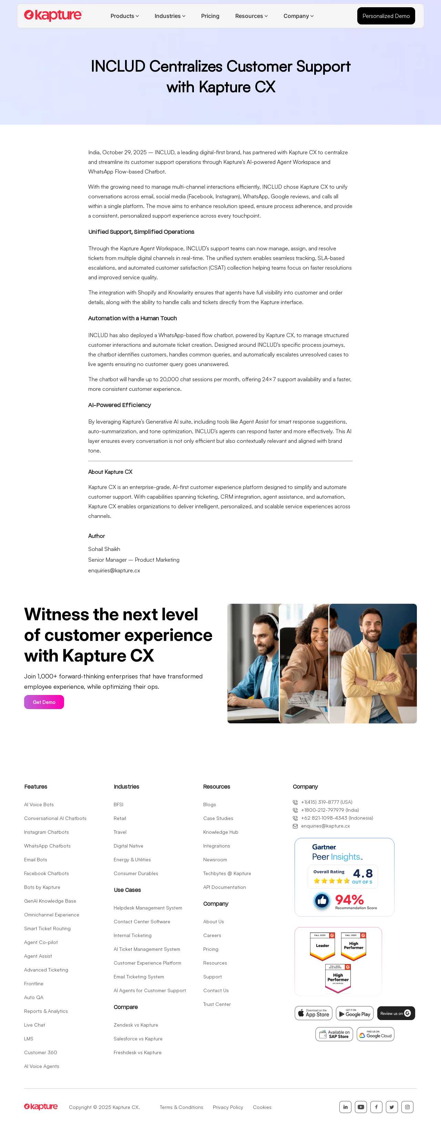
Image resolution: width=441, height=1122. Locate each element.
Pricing (210, 15)
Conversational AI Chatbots (55, 818)
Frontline (33, 983)
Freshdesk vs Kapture (138, 1052)
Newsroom (215, 859)
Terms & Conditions (181, 1107)
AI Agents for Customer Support (150, 990)
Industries (168, 15)
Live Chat (34, 1025)
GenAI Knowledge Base (50, 901)
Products (122, 15)
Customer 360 (40, 1052)
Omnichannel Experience (51, 914)
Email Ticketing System (139, 976)
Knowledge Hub (220, 832)
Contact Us (216, 990)
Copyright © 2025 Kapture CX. (104, 1107)
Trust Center (217, 1004)
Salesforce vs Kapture (138, 1038)
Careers (212, 935)
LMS (28, 1038)
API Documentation (224, 887)
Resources (249, 15)
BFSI (118, 804)
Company (296, 15)
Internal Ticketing (133, 935)
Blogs (209, 804)
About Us (213, 921)
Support (212, 976)
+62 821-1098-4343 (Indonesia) (333, 818)
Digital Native (128, 846)
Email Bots (35, 859)
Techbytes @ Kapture (227, 873)
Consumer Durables (136, 873)
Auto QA (33, 997)
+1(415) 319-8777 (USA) (322, 802)
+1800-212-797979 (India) (326, 810)
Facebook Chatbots (46, 873)
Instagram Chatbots (46, 832)
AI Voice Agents (41, 1066)
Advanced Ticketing (46, 970)
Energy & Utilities (132, 859)
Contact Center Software (142, 921)
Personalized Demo (386, 15)
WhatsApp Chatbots (47, 846)
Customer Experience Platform (147, 963)
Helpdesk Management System (148, 908)
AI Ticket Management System (147, 949)
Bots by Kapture (42, 887)
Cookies (262, 1107)
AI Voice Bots (39, 804)
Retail (120, 818)
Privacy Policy (228, 1107)
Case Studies (218, 818)
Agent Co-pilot (41, 942)
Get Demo (44, 702)
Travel (120, 832)
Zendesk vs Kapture (136, 1025)
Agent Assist (38, 956)
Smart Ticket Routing (47, 928)
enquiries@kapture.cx (114, 570)
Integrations (216, 846)
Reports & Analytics (46, 1011)
